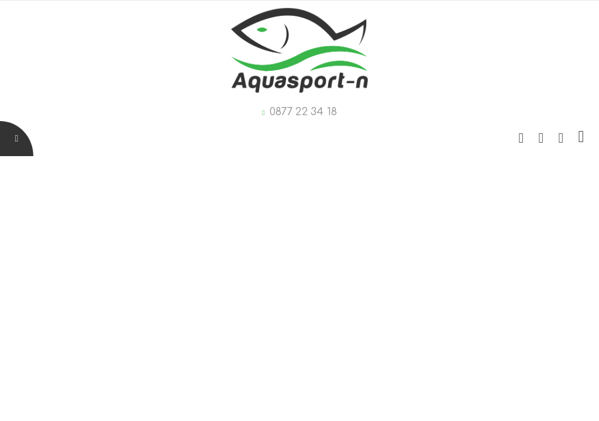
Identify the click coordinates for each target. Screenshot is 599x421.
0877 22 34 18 (303, 112)
